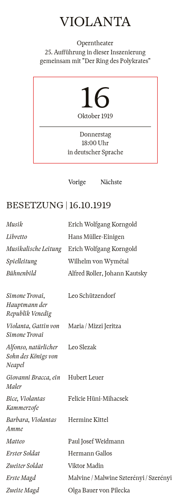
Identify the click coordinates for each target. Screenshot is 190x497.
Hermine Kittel (88, 420)
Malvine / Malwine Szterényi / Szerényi (120, 478)
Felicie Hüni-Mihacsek (98, 398)
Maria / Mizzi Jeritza (94, 326)
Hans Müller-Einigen (96, 237)
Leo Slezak (82, 347)
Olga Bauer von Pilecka (99, 490)
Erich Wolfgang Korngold (102, 224)
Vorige (75, 182)
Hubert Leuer (86, 377)
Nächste (112, 182)
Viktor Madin (86, 466)
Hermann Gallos (90, 453)
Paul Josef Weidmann (96, 441)
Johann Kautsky (126, 273)
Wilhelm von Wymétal (98, 261)
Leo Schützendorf (91, 295)
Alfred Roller (85, 273)
